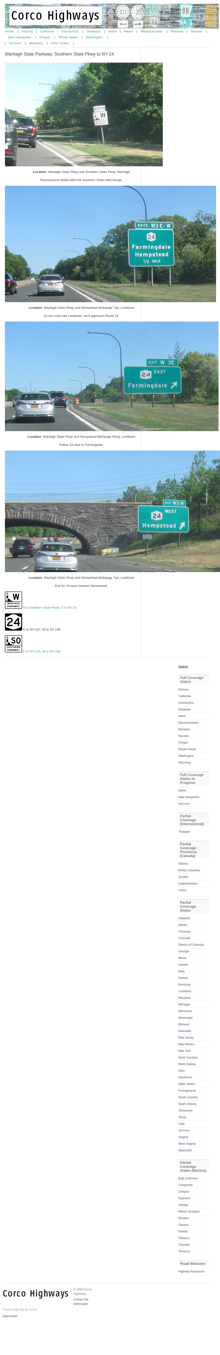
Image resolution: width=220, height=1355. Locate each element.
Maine (129, 31)
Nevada (197, 31)
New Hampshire (20, 37)
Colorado (185, 938)
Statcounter (9, 1316)
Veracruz (184, 1251)
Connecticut (70, 31)
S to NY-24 (69, 607)
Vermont (15, 43)
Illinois (183, 958)
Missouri (184, 1024)
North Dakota (187, 1064)
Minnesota (185, 1011)
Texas (182, 1117)
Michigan (184, 1004)
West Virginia (187, 1143)
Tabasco (184, 1238)
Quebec (184, 877)
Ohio (182, 1071)
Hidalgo (184, 1205)
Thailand (184, 831)
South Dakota (187, 1104)
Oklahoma (185, 1077)
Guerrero (184, 1198)
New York (185, 1051)
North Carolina (188, 1057)
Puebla (183, 1231)
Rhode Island (68, 37)
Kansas (183, 978)
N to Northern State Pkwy (41, 607)
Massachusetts (152, 31)
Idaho (113, 31)
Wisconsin (185, 1150)
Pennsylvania (187, 1090)
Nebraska (185, 1031)
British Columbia (189, 870)
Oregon (45, 37)
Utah (182, 1124)
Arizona (28, 31)
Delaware (93, 31)
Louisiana (185, 991)
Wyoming (36, 43)
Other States (60, 43)
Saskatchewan (188, 883)
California (47, 31)
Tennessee (186, 1110)
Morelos (184, 1218)
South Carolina (188, 1097)
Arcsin (33, 1309)
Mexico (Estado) (189, 1211)
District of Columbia (191, 944)
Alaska (183, 925)
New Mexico (186, 1044)
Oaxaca (184, 1225)
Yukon (183, 890)
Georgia (184, 951)
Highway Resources (192, 1271)
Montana (177, 31)
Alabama (184, 918)
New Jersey (186, 1037)
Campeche (186, 1185)
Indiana (183, 964)
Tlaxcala (184, 1244)
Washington (95, 37)
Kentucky (185, 984)
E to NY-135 (32, 651)
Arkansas (185, 931)
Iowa (182, 971)
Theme (7, 1309)
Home (9, 31)
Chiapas (184, 1191)
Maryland (185, 998)
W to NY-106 (51, 651)
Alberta (183, 863)
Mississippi (186, 1017)
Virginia (183, 1137)
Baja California (188, 1178)
